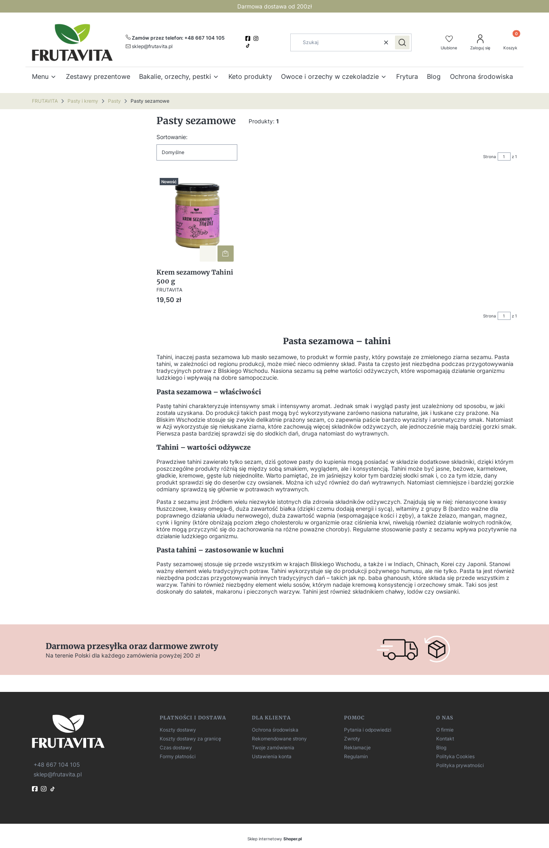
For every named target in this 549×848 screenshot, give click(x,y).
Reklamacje (357, 747)
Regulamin (356, 756)
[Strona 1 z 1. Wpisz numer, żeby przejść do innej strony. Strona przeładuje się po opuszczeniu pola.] (504, 156)
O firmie (445, 730)
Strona (489, 156)
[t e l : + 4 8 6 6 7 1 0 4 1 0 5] (56, 764)
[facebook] (248, 38)
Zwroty (352, 739)
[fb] (35, 789)
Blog (441, 747)
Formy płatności (178, 756)
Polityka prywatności (460, 765)
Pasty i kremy (83, 101)
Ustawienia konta (271, 756)
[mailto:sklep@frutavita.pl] (149, 46)
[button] (402, 42)
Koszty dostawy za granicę (190, 739)
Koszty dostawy (178, 730)
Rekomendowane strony (279, 739)
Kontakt (445, 739)
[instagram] (256, 38)
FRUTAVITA (45, 101)
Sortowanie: (172, 136)
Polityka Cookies (455, 756)
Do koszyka (225, 253)
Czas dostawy (176, 747)
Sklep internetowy (274, 838)
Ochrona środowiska (275, 730)
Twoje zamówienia (273, 747)
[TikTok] (248, 45)
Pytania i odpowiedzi (367, 730)
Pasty (114, 101)
